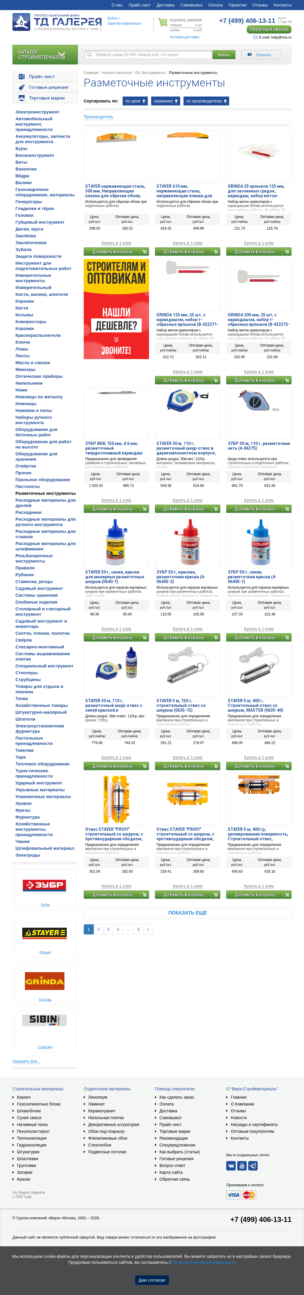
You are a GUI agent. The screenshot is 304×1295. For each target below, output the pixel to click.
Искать (224, 55)
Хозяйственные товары (41, 705)
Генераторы (28, 201)
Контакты (283, 5)
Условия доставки (185, 37)
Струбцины (28, 679)
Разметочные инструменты (45, 493)
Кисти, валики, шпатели (41, 294)
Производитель (98, 116)
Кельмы (24, 314)
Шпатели (25, 718)
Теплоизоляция (32, 1138)
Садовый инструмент (39, 588)
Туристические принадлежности (34, 773)
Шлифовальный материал (44, 848)
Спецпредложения (177, 1145)
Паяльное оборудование (42, 479)
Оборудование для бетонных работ (36, 432)
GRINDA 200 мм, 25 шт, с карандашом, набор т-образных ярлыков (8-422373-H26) (259, 319)
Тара (20, 756)
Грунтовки (26, 1165)
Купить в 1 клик (116, 243)
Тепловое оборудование (42, 763)
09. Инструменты (150, 72)
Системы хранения (36, 595)
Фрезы (23, 810)
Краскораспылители (38, 335)
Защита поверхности (38, 256)
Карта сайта (171, 1172)
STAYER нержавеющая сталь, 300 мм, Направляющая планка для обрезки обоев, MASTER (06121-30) (115, 191)
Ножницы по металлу (39, 396)
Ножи (21, 389)
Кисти (21, 307)
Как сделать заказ (176, 1097)
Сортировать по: (101, 101)
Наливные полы (32, 1124)
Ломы (21, 348)
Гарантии (237, 5)
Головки (24, 215)
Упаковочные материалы (43, 796)
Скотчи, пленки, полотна (42, 633)
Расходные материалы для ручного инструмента (45, 522)
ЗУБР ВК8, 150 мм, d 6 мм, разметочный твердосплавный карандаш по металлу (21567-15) (113, 448)
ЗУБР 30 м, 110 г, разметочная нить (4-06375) (259, 446)
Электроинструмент (37, 111)
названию (163, 101)
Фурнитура (27, 816)
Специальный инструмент (44, 665)
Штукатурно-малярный (41, 712)
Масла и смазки (32, 362)
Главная (91, 72)
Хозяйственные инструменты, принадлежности (34, 829)
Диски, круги (29, 228)
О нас (117, 5)
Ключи (22, 342)
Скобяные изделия (36, 601)
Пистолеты (27, 486)
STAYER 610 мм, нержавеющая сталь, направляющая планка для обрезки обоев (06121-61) (184, 191)
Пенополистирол (33, 1131)
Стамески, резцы (34, 581)
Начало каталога (117, 72)
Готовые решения (176, 1158)
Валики (23, 182)
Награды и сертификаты (254, 1124)
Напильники (28, 383)
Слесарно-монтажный (39, 646)
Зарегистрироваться (124, 23)
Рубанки (24, 574)
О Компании (242, 1104)
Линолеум (97, 1097)
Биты (21, 162)
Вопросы (263, 55)
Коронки (24, 301)
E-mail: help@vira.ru (273, 37)
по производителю (204, 101)
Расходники (28, 512)
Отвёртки (25, 465)
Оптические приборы (39, 376)
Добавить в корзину (112, 251)
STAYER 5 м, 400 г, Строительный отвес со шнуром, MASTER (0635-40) (255, 705)
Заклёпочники (31, 242)
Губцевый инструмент (39, 222)
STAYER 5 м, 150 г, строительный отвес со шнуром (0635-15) (181, 705)
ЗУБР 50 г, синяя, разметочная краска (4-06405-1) (252, 577)
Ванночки (26, 168)
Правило (25, 567)
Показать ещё (187, 912)
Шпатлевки (27, 1158)
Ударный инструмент (38, 782)
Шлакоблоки (29, 1110)
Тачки (21, 698)
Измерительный (33, 287)
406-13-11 (247, 20)
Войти (112, 18)
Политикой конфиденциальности (204, 1262)
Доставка (166, 5)
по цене (133, 101)
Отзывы (259, 5)
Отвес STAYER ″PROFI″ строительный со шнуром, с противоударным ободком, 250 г (114, 834)
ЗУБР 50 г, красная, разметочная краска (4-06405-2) (180, 577)
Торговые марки (174, 1131)
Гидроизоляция (31, 1145)
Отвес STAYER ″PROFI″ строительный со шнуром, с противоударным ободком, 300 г (185, 834)
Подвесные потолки (107, 1151)
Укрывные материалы (40, 789)
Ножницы (26, 403)
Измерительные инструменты (33, 278)
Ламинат (96, 1104)
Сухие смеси (29, 1117)
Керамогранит (101, 1110)
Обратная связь (174, 1179)
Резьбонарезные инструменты (34, 558)
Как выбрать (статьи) (179, 1151)
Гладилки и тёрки (34, 208)
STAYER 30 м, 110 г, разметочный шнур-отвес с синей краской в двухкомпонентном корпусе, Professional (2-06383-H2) (115, 705)
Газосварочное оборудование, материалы (45, 192)
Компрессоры (30, 321)
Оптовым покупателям (252, 1131)
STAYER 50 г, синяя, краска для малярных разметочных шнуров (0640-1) (114, 577)
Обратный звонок (269, 29)
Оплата (215, 5)
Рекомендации (173, 1138)
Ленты (22, 355)
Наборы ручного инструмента (33, 420)
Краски (23, 1179)
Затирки (24, 1172)
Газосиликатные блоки (39, 1104)
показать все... (26, 1061)
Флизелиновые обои (107, 1138)
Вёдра (22, 175)
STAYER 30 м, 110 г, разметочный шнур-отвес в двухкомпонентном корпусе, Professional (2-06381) (186, 448)
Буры (21, 148)
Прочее (23, 472)
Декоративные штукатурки (113, 1124)
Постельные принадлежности (34, 740)
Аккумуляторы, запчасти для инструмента (42, 139)
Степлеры (26, 672)
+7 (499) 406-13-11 (261, 1219)
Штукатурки (28, 1151)
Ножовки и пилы (33, 410)
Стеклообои (99, 1145)
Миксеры (25, 369)
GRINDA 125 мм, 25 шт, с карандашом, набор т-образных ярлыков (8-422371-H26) (187, 319)
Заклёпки (25, 235)
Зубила (23, 249)
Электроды (27, 854)
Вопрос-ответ (172, 1165)
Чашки (22, 841)
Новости (239, 1117)
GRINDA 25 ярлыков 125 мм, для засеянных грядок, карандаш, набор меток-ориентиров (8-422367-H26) (256, 191)
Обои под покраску (106, 1131)
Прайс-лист (140, 5)
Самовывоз (191, 5)
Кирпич (24, 1097)
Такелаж (24, 750)
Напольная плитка (106, 1117)
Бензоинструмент (34, 155)
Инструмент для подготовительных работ (43, 265)
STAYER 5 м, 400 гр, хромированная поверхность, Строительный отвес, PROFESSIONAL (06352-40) (258, 834)
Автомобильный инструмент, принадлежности (34, 124)
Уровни (23, 803)
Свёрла (23, 639)
